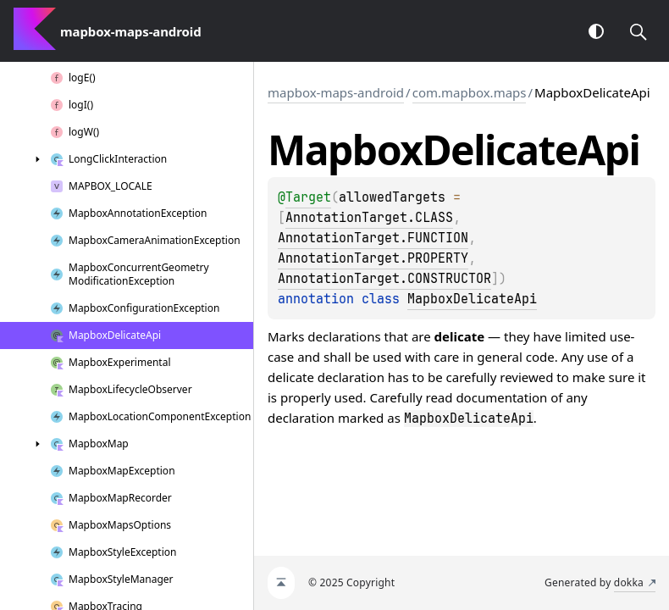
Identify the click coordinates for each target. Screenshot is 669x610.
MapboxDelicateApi (472, 299)
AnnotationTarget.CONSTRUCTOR (384, 278)
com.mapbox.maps (469, 92)
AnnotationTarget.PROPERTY (373, 258)
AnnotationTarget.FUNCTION (373, 238)
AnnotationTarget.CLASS (369, 217)
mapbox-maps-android (336, 92)
